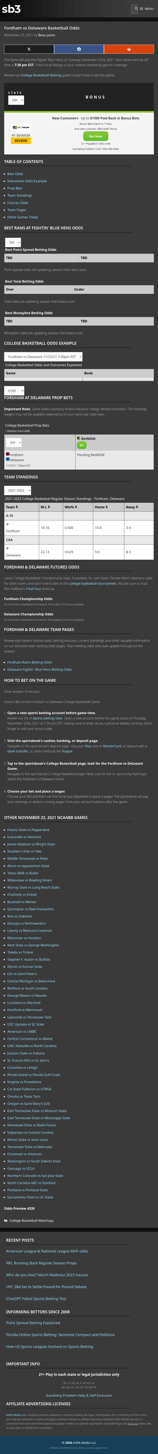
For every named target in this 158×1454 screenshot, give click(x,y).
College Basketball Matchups (31, 1220)
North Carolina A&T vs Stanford (31, 1183)
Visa (88, 746)
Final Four (33, 589)
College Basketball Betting (41, 75)
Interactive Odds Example (27, 181)
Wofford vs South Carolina (27, 988)
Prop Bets (14, 188)
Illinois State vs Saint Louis (27, 1139)
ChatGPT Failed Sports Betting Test (36, 1298)
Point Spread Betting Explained (33, 1322)
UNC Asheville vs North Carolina (32, 1046)
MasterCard (112, 746)
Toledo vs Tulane (20, 952)
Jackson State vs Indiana (26, 1053)
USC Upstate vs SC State (25, 1024)
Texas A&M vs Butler (23, 873)
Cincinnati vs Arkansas (24, 1154)
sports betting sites (47, 718)
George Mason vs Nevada (27, 995)
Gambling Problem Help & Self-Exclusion (79, 1395)
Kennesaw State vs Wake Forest (31, 1125)
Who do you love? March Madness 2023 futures (47, 1274)
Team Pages (16, 210)
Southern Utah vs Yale (24, 851)
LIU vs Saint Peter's (22, 974)
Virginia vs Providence (24, 1082)
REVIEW (21, 140)
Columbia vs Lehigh (22, 1067)
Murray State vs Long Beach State (33, 887)
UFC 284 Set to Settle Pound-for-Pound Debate (46, 1286)
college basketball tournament (92, 583)
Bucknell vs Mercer (21, 902)
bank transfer (17, 751)
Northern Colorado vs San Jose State (35, 1175)
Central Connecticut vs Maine (29, 1038)
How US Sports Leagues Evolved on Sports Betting (49, 1346)
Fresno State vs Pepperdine (28, 830)
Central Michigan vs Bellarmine (31, 981)
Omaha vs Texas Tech (23, 1096)
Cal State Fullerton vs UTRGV (29, 1089)
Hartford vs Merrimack (24, 1010)
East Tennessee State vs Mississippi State (38, 1118)
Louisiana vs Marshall (24, 1002)
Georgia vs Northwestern (26, 923)
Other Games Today (22, 217)
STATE (15, 93)
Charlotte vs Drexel (22, 894)
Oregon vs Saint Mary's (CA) (28, 1103)
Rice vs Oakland (19, 916)
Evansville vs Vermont (24, 837)
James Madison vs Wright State (31, 844)
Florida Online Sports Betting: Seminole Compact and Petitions (60, 1334)
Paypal (67, 751)
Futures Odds (17, 202)
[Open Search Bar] (134, 9)
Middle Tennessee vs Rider (27, 858)
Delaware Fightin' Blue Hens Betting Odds (39, 669)
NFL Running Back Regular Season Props (41, 1262)
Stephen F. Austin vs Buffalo (28, 959)
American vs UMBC (22, 1031)
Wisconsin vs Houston (24, 938)
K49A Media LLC (16, 1415)
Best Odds (15, 174)
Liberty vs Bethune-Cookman (29, 930)
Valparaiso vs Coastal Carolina (30, 1132)
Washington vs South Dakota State (34, 1161)
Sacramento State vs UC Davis (30, 1197)
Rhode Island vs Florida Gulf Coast (33, 1074)
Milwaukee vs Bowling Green (29, 880)
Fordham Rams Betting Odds (29, 662)
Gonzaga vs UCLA (20, 1168)
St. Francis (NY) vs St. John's (28, 1060)
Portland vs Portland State (27, 1190)
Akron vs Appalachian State (28, 866)
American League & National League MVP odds (47, 1251)
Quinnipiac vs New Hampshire (30, 909)
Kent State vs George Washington (33, 945)
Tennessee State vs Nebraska (29, 1147)
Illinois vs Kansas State (24, 966)
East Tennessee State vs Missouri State (37, 1111)
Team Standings (19, 195)
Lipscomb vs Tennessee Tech (29, 1017)
